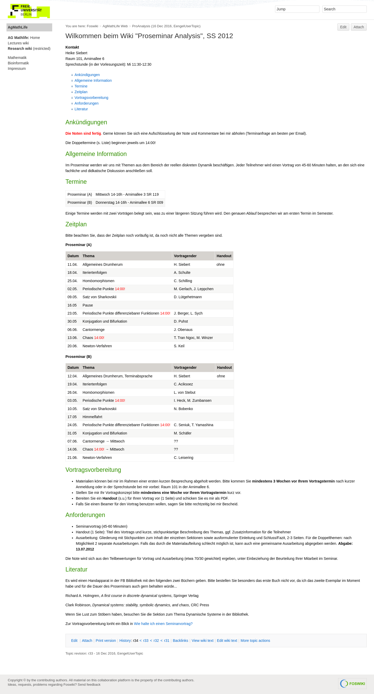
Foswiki (92, 26)
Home (24, 38)
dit (74, 640)
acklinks (180, 640)
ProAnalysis (141, 26)
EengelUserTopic (186, 26)
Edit (343, 27)
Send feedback (89, 684)
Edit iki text (227, 640)
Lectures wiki (18, 43)
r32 (156, 640)
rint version (106, 640)
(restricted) (29, 48)
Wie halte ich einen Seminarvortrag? (163, 624)
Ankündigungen (87, 75)
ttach (87, 640)
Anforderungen (87, 103)
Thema (89, 256)
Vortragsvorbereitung (91, 98)
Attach (359, 27)
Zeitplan (81, 92)
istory (125, 640)
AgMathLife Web (115, 26)
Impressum (17, 68)
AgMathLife (18, 27)
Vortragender (185, 256)
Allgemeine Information (93, 80)
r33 (145, 640)
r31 (166, 640)
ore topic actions (255, 640)
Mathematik (17, 58)
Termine (81, 86)
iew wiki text (202, 640)
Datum (73, 256)
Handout (224, 256)
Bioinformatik (18, 63)
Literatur (81, 109)
